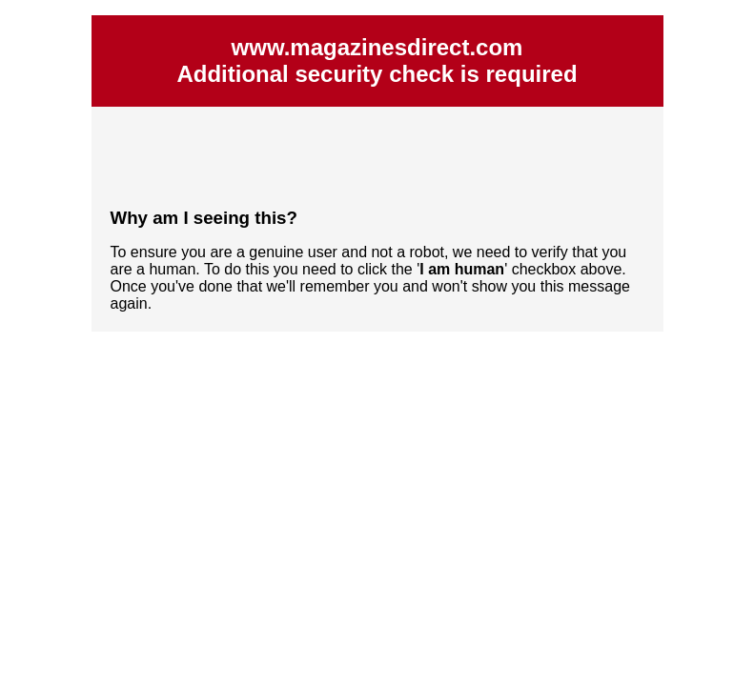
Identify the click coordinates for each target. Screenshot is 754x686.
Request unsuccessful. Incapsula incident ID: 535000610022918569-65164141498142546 (377, 343)
